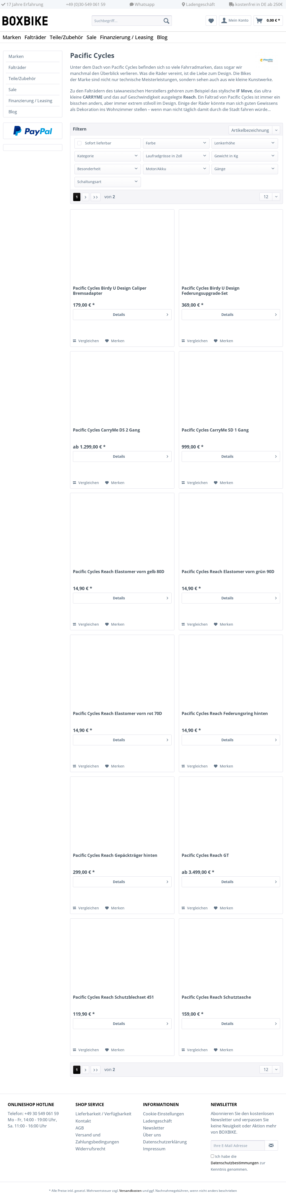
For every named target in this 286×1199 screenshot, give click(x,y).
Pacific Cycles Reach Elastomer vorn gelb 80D (118, 571)
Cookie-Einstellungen (163, 1114)
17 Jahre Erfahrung (22, 4)
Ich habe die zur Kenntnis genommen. (238, 1163)
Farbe (151, 143)
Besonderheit (88, 168)
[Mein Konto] (235, 20)
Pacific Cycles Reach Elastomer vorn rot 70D (117, 713)
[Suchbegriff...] (132, 20)
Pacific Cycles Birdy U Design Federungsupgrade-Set (211, 291)
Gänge (219, 168)
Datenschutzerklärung (165, 1142)
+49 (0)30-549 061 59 (85, 4)
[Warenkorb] (268, 20)
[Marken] (13, 37)
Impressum (154, 1149)
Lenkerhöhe (224, 143)
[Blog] (164, 37)
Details (140, 313)
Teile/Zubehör (22, 78)
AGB (79, 1128)
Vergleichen (86, 340)
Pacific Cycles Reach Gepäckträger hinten (115, 855)
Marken (16, 56)
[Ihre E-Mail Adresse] (238, 1145)
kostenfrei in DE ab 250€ (256, 4)
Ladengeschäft (200, 4)
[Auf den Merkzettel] (114, 341)
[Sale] (93, 37)
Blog (13, 112)
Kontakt (83, 1121)
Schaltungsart (89, 181)
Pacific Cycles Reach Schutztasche (216, 997)
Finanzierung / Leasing (30, 100)
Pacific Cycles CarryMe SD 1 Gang (215, 430)
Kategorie (85, 155)
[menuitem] (132, 23)
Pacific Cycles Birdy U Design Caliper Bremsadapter (109, 291)
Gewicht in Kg (226, 155)
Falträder (17, 67)
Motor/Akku (156, 168)
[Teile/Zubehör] (68, 37)
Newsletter (153, 1128)
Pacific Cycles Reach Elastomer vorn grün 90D (228, 571)
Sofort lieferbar (98, 143)
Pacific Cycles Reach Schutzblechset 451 (113, 997)
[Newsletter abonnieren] (271, 1145)
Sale (12, 89)
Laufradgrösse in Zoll (164, 155)
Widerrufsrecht (90, 1149)
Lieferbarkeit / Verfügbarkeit (103, 1114)
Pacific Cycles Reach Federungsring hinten (225, 713)
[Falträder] (37, 37)
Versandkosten (130, 1190)
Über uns (152, 1135)
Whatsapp (145, 4)
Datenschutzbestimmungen (235, 1162)
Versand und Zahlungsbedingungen (97, 1138)
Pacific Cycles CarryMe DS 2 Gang (106, 430)
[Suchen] (166, 20)
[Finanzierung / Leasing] (128, 37)
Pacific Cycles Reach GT (205, 855)
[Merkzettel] (211, 20)
